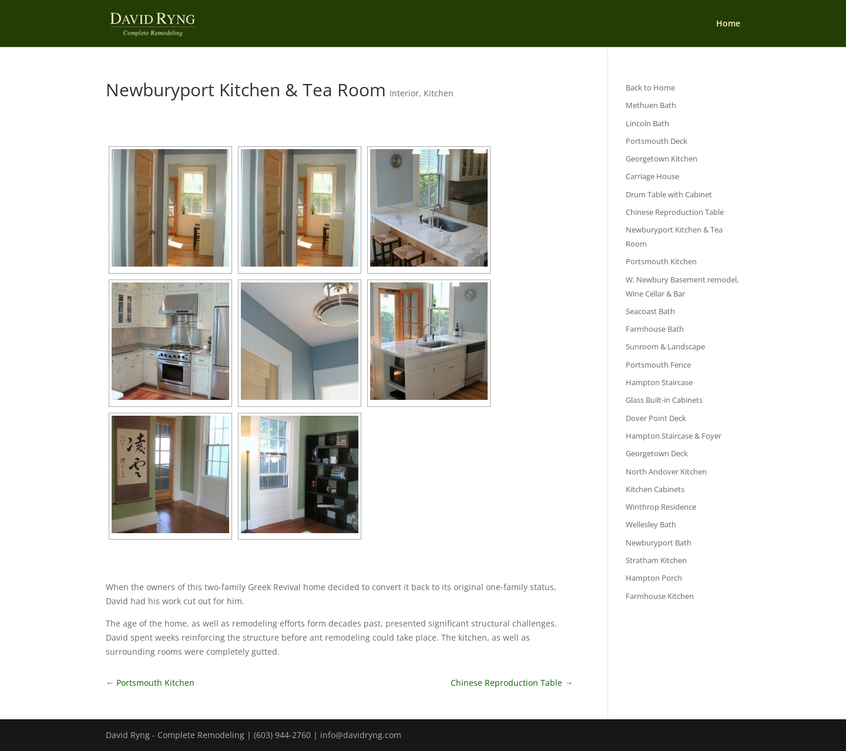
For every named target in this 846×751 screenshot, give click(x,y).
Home (728, 24)
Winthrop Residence (661, 506)
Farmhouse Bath (655, 329)
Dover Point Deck (656, 418)
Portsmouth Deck (656, 141)
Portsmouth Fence (658, 364)
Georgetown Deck (657, 453)
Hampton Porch (654, 577)
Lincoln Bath (647, 123)
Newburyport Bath (658, 542)
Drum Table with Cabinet (669, 194)
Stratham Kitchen (656, 560)
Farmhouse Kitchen (660, 596)
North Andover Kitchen (666, 471)
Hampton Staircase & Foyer (673, 435)
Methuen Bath (651, 105)
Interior (404, 93)
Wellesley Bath (651, 524)
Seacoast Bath (650, 311)
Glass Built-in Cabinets (664, 400)
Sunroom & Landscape (665, 346)
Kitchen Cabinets (655, 489)
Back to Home (650, 87)
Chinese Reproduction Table (512, 682)
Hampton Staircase (659, 382)
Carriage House (652, 176)
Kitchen (439, 93)
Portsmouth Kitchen (150, 682)
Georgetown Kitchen (661, 158)
